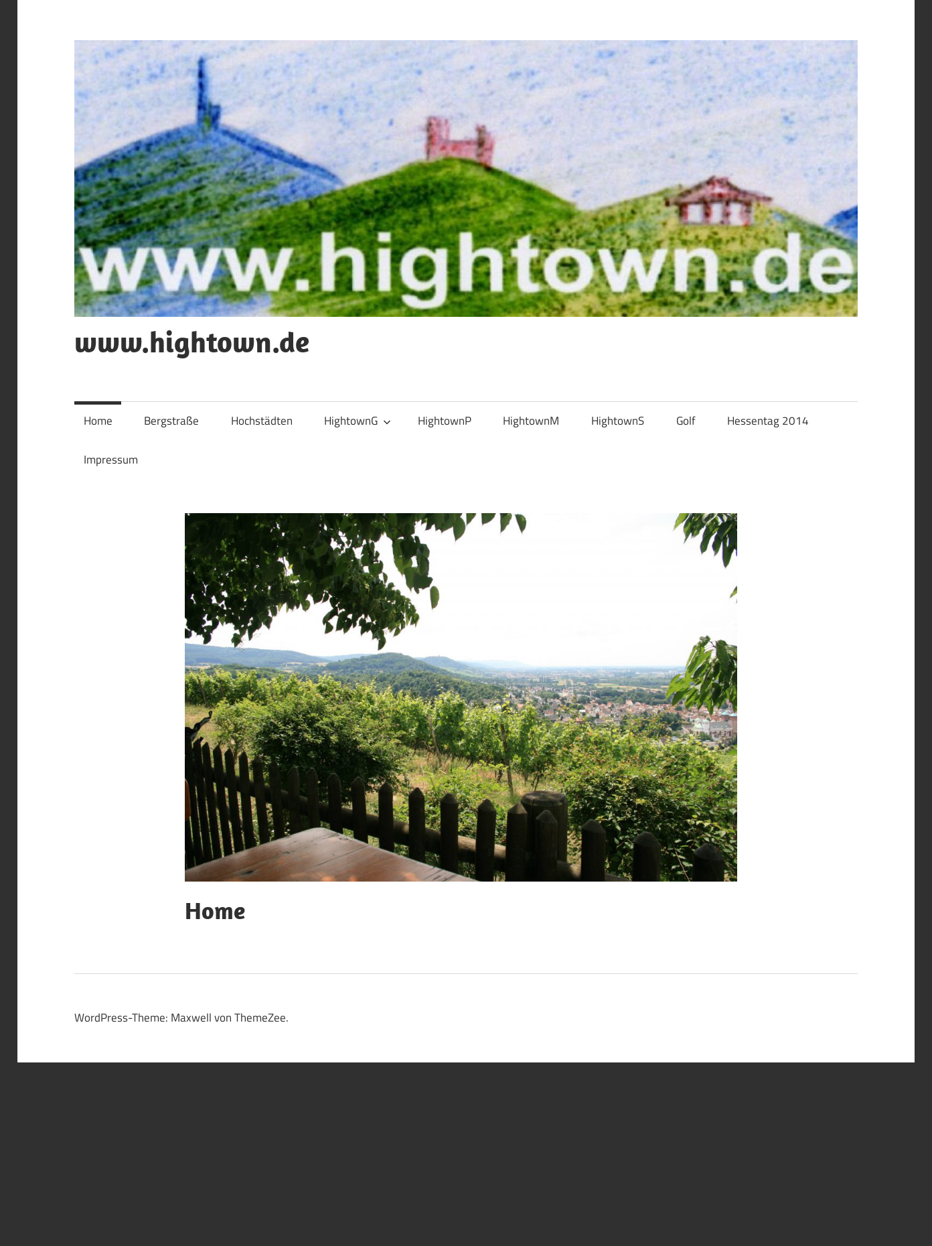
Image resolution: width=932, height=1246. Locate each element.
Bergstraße (171, 420)
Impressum (111, 459)
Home (98, 420)
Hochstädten (262, 420)
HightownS (617, 420)
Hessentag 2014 (768, 420)
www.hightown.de (191, 342)
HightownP (444, 420)
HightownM (531, 420)
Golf (686, 420)
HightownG (357, 420)
